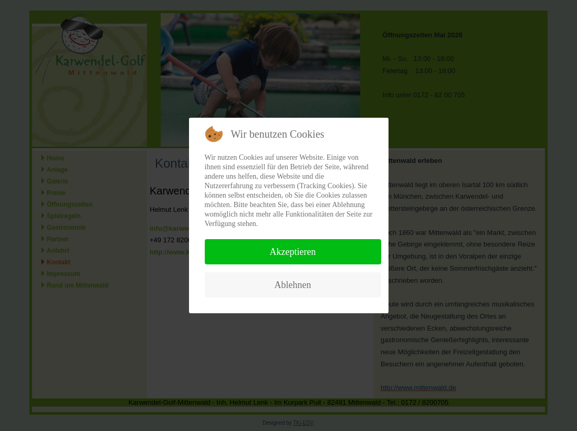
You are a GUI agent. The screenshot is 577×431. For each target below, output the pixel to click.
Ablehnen (293, 285)
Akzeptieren (293, 252)
